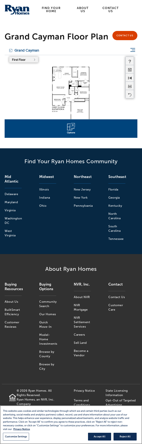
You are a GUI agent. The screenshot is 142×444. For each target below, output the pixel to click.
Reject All (125, 436)
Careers (79, 334)
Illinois (44, 189)
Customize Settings (16, 436)
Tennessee (116, 238)
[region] (71, 424)
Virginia (10, 210)
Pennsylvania (83, 205)
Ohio (42, 205)
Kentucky (115, 205)
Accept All (99, 436)
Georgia (114, 197)
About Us (83, 9)
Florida (113, 189)
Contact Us (110, 9)
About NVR (82, 297)
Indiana (44, 197)
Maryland (11, 202)
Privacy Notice (84, 390)
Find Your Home (51, 9)
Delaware (11, 194)
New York (80, 197)
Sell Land (80, 342)
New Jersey (82, 189)
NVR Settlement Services (82, 322)
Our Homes (47, 314)
